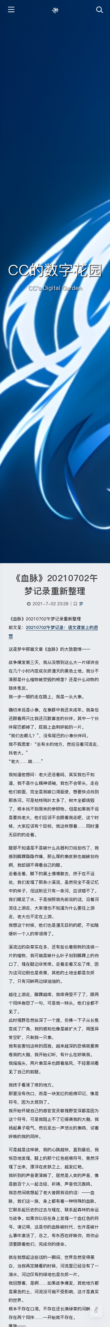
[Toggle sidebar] (11, 10)
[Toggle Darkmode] (96, 1311)
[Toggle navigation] (99, 10)
